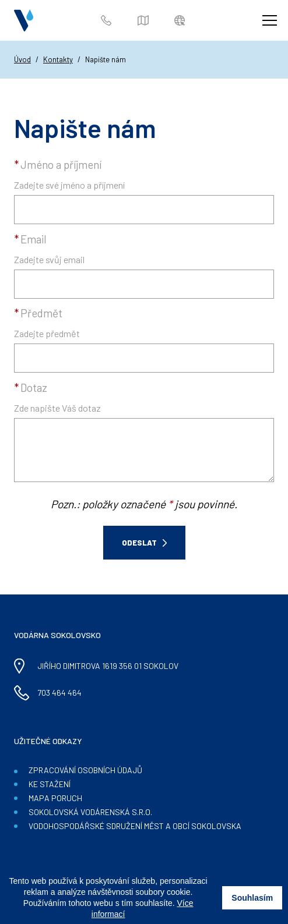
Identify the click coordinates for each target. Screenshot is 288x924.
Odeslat (139, 542)
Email (30, 239)
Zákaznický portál (181, 20)
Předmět (38, 313)
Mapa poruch (145, 20)
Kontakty (58, 59)
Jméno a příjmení (57, 164)
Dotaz (30, 387)
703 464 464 (108, 20)
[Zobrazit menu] (269, 20)
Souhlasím (252, 897)
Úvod (22, 59)
